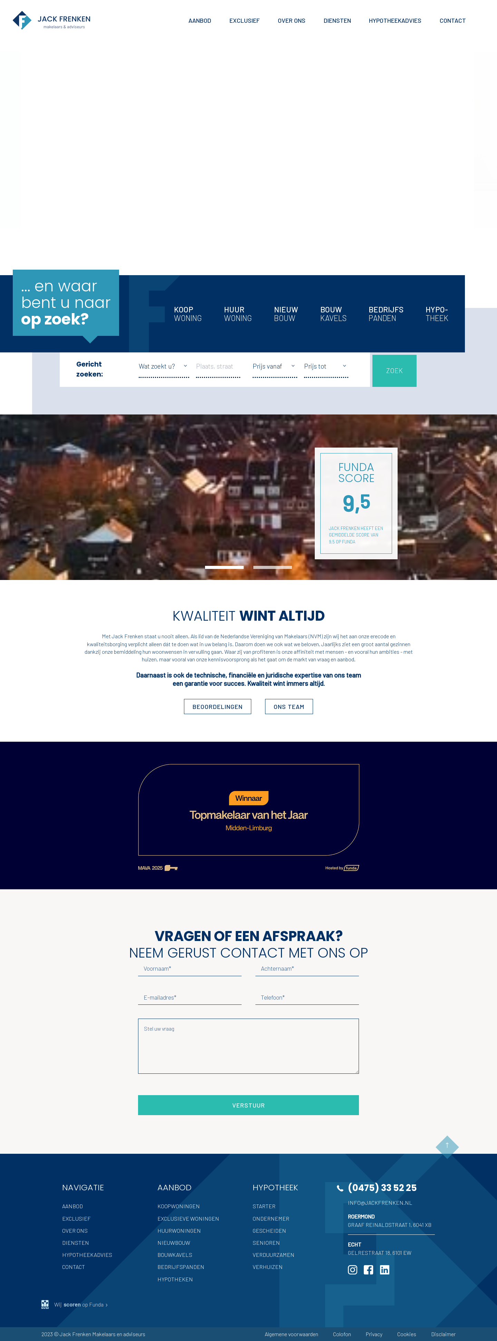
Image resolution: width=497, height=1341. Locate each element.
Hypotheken (175, 1279)
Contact (73, 1266)
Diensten (75, 1242)
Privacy (374, 1334)
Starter (264, 1206)
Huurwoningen (179, 1230)
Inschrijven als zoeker (73, 210)
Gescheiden (269, 1230)
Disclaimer (443, 1334)
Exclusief (76, 1218)
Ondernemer (271, 1218)
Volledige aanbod (68, 152)
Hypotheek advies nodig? (79, 191)
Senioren (266, 1242)
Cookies (406, 1334)
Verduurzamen (273, 1254)
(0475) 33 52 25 (382, 1188)
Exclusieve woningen (188, 1218)
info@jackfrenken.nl (380, 1202)
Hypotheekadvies (87, 1254)
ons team (289, 706)
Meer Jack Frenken (68, 244)
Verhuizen (268, 1266)
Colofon (342, 1334)
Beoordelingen (218, 706)
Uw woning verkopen (73, 171)
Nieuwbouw (173, 1242)
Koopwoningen (178, 1206)
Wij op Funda (74, 1304)
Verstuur (248, 1105)
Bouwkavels (174, 1254)
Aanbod (72, 1206)
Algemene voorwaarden (291, 1334)
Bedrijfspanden (180, 1266)
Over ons (75, 1230)
